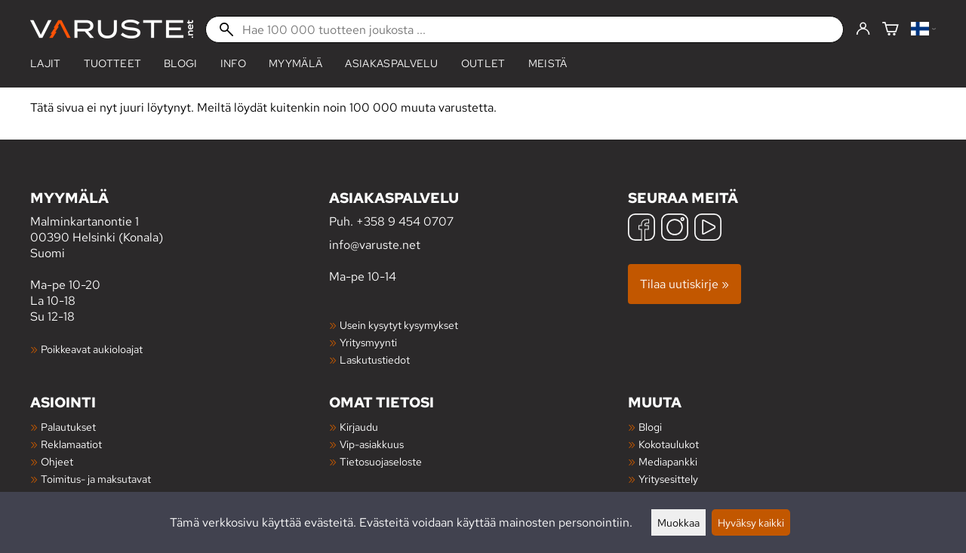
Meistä (548, 63)
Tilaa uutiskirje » (684, 284)
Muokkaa (678, 522)
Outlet (483, 63)
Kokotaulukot (668, 444)
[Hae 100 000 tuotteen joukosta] (524, 29)
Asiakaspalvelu (391, 63)
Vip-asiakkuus (372, 444)
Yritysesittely (668, 479)
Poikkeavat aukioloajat (92, 349)
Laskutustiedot (375, 359)
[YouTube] (707, 229)
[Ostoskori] (890, 29)
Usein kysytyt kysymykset (399, 325)
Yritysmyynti (368, 342)
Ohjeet (57, 461)
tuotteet (113, 63)
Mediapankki (667, 461)
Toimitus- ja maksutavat (96, 479)
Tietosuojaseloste (381, 461)
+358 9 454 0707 (405, 221)
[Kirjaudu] (863, 29)
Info (233, 63)
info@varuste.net (374, 245)
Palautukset (68, 426)
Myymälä (295, 63)
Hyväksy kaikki (751, 522)
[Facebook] (641, 229)
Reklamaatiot (71, 444)
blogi (181, 63)
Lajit (45, 63)
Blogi (650, 426)
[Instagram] (674, 229)
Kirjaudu (359, 426)
